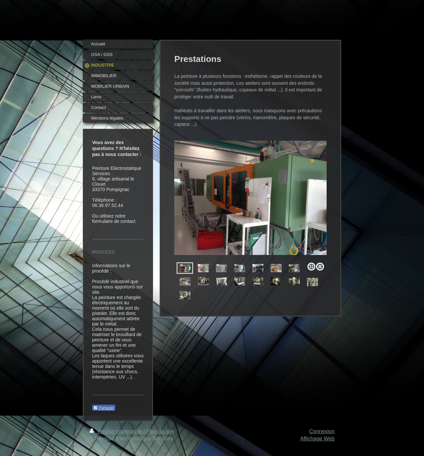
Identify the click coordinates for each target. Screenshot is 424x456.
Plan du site (160, 431)
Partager (103, 408)
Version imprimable (116, 431)
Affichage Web (317, 438)
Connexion (322, 431)
